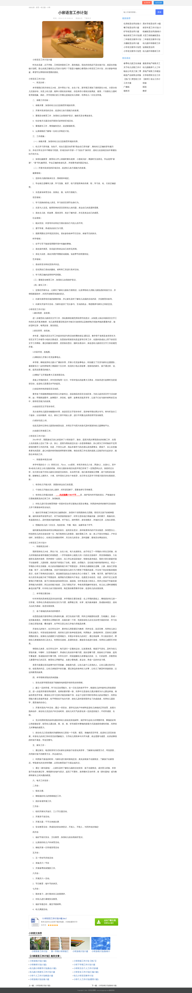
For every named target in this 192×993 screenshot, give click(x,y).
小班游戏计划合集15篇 (39, 979)
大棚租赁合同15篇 (131, 43)
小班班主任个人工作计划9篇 (86, 968)
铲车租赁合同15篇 (131, 31)
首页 (37, 7)
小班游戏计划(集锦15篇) (108, 985)
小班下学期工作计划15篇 (84, 965)
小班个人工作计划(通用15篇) (86, 979)
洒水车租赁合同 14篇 (152, 24)
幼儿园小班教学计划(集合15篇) (43, 968)
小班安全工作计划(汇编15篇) (86, 972)
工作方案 (127, 83)
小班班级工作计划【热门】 (85, 961)
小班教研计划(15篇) (38, 965)
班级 (145, 83)
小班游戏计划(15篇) (38, 961)
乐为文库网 (92, 990)
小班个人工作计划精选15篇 (41, 976)
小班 (48, 7)
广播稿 (126, 87)
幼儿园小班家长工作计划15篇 (42, 972)
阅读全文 (79, 18)
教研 (145, 91)
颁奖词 (126, 91)
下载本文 (87, 18)
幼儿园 (43, 7)
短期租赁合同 (148, 47)
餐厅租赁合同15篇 (131, 28)
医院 (145, 87)
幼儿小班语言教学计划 (83, 976)
